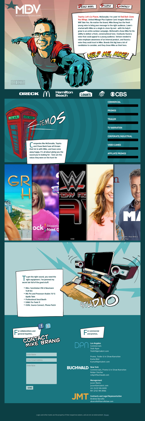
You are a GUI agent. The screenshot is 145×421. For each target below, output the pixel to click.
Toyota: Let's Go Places (88, 16)
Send (30, 388)
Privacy (106, 415)
